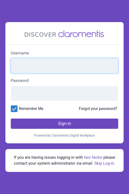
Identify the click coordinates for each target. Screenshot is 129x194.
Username (20, 53)
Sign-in (64, 123)
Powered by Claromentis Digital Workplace (64, 135)
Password (20, 80)
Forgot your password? (98, 108)
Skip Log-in (104, 163)
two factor (93, 157)
